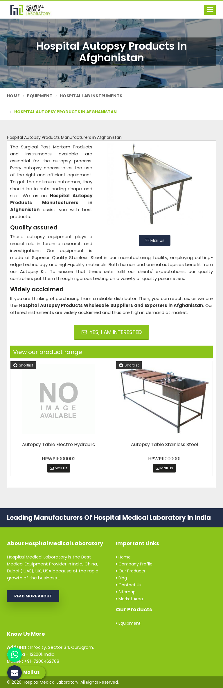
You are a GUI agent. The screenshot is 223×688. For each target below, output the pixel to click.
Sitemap (126, 592)
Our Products (130, 571)
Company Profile (134, 564)
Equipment (40, 96)
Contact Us (128, 585)
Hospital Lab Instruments (91, 96)
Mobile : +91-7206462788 (33, 661)
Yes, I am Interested (112, 332)
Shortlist (23, 365)
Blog (121, 578)
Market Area (129, 599)
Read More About (33, 596)
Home (13, 96)
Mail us (155, 240)
